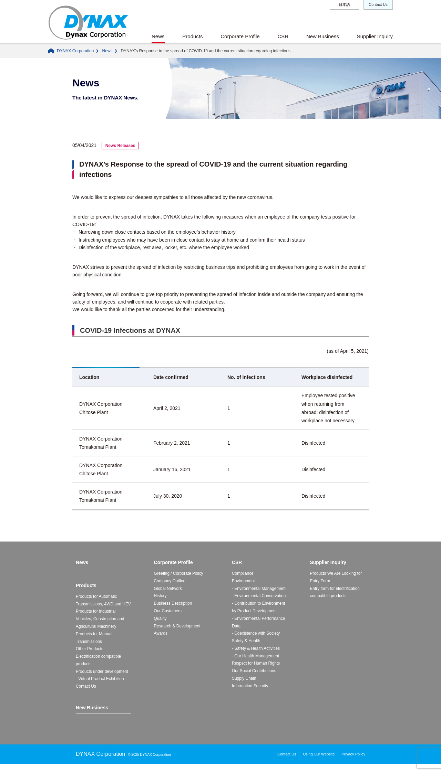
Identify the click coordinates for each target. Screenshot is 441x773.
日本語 (344, 4)
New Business (322, 36)
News (158, 36)
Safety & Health (246, 642)
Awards (161, 634)
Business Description (173, 604)
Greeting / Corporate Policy (179, 573)
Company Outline (170, 581)
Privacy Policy (353, 763)
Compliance (243, 573)
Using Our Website (319, 763)
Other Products (90, 657)
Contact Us (378, 4)
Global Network (168, 588)
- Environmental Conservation (259, 596)
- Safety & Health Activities (256, 649)
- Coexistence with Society (256, 634)
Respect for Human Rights (256, 665)
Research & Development (177, 627)
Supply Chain (244, 680)
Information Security (250, 687)
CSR (282, 36)
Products (192, 36)
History (160, 596)
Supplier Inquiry (375, 36)
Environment (243, 581)
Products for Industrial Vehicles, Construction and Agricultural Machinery (100, 627)
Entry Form (320, 581)
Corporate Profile (239, 36)
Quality (160, 619)
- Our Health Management (256, 657)
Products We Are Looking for (336, 573)
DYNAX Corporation (75, 51)
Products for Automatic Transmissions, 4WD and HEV (99, 604)
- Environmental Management (259, 588)
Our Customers (168, 612)
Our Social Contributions (254, 672)
